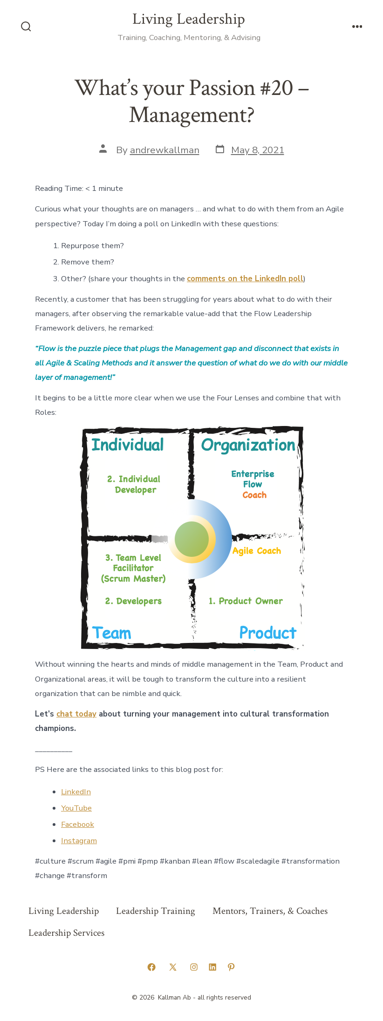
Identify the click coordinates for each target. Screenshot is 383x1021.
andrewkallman (164, 149)
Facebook (77, 824)
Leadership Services (66, 932)
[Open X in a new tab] (173, 967)
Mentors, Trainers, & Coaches (270, 911)
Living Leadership (63, 911)
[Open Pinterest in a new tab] (231, 967)
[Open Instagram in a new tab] (193, 967)
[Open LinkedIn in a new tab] (212, 967)
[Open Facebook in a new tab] (151, 967)
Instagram (79, 840)
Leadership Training (155, 911)
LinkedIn (76, 791)
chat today (76, 714)
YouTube (76, 808)
